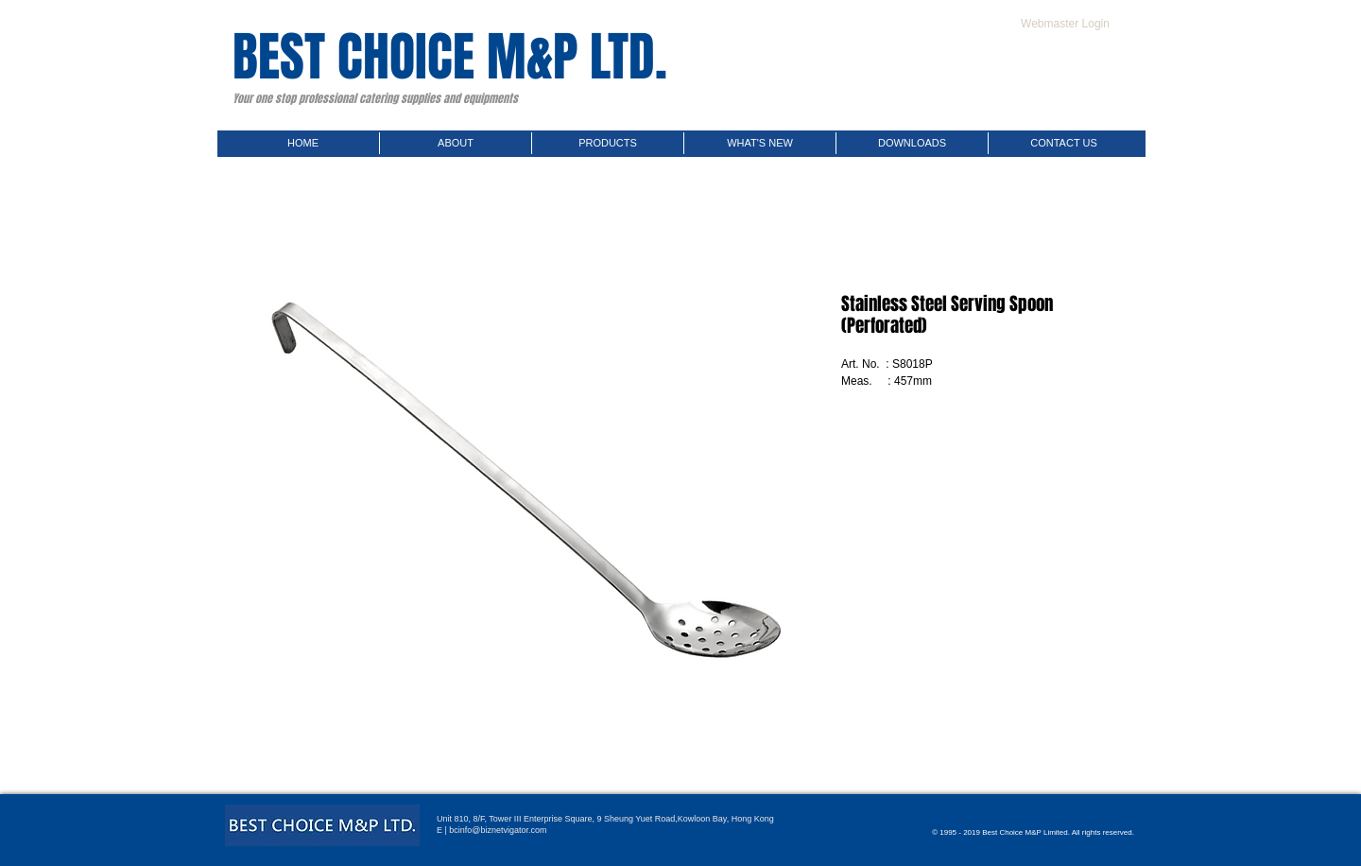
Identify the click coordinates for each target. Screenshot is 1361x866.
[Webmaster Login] (1065, 23)
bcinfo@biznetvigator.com (497, 830)
